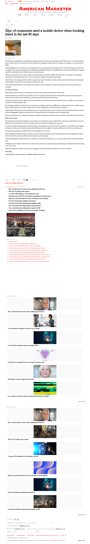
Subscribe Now (14, 4)
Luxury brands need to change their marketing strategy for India (26, 252)
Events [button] (43, 15)
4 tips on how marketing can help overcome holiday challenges (27, 210)
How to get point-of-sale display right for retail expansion (25, 205)
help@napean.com (24, 526)
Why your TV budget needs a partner (19, 191)
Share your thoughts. (14, 183)
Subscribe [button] (59, 15)
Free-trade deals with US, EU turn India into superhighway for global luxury (30, 196)
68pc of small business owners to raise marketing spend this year (27, 189)
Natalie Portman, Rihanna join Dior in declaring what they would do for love (30, 254)
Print (14, 24)
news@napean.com (19, 529)
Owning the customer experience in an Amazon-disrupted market (27, 248)
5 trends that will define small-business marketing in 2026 (25, 203)
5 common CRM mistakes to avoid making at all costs (24, 194)
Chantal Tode (10, 58)
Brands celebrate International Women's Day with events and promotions (29, 261)
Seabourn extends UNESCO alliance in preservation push (24, 246)
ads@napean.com (60, 529)
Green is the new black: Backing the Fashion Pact (22, 243)
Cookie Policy (31, 535)
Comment (17, 21)
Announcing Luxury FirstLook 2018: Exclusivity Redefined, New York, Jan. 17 (29, 257)
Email (9, 24)
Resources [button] (51, 15)
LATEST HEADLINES (20, 187)
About (6, 4)
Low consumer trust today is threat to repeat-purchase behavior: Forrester (28, 396)
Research (7, 27)
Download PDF (33, 179)
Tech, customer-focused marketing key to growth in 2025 (24, 208)
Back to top (82, 401)
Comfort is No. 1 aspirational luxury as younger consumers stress (26, 362)
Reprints (20, 179)
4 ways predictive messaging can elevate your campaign (24, 328)
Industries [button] (27, 15)
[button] (11, 1)
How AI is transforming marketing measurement (22, 201)
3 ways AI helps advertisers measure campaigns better (23, 345)
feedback (55, 540)
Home (19, 15)
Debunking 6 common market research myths (21, 379)
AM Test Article (13, 241)
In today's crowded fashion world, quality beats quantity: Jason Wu (27, 259)
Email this (10, 179)
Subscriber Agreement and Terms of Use (47, 535)
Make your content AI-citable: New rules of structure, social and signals (28, 198)
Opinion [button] (35, 15)
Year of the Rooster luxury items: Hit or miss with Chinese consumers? (28, 250)
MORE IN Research (12, 296)
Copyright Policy (20, 535)
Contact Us (63, 535)
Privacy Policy (10, 535)
